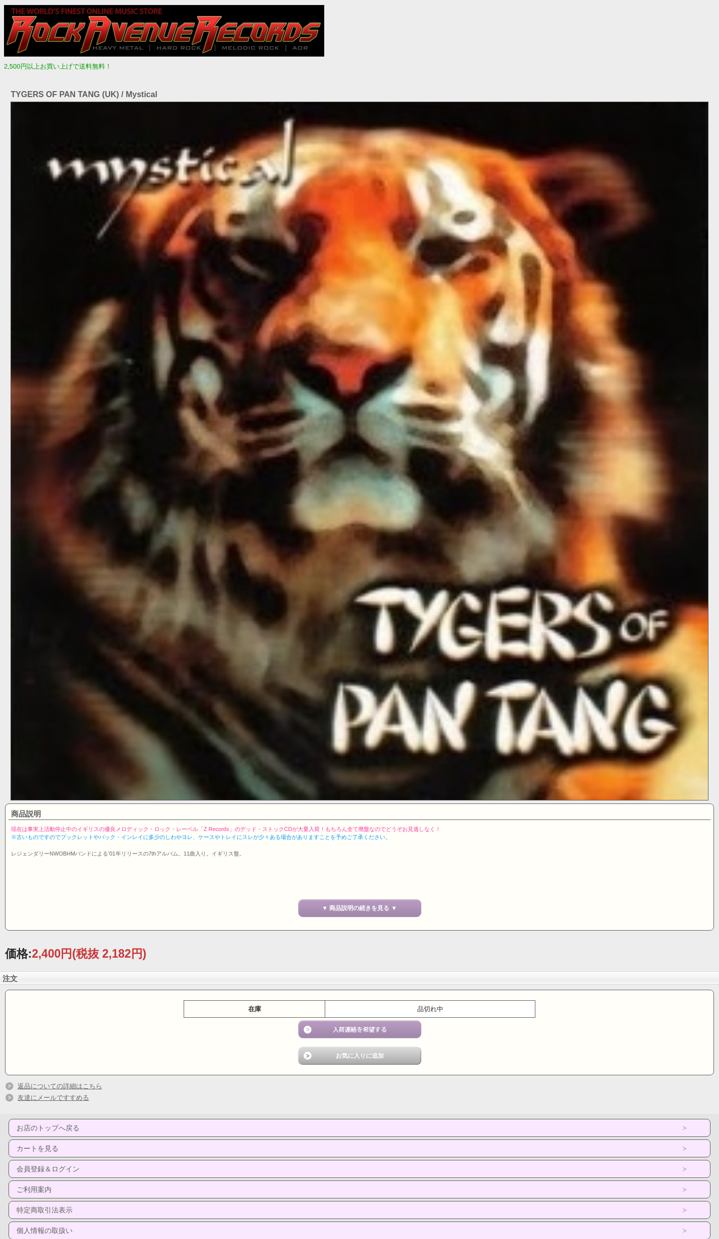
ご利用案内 (34, 1189)
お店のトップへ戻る (48, 1128)
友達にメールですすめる (53, 1097)
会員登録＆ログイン (48, 1169)
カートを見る (38, 1148)
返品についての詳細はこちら (60, 1086)
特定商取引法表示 (45, 1210)
